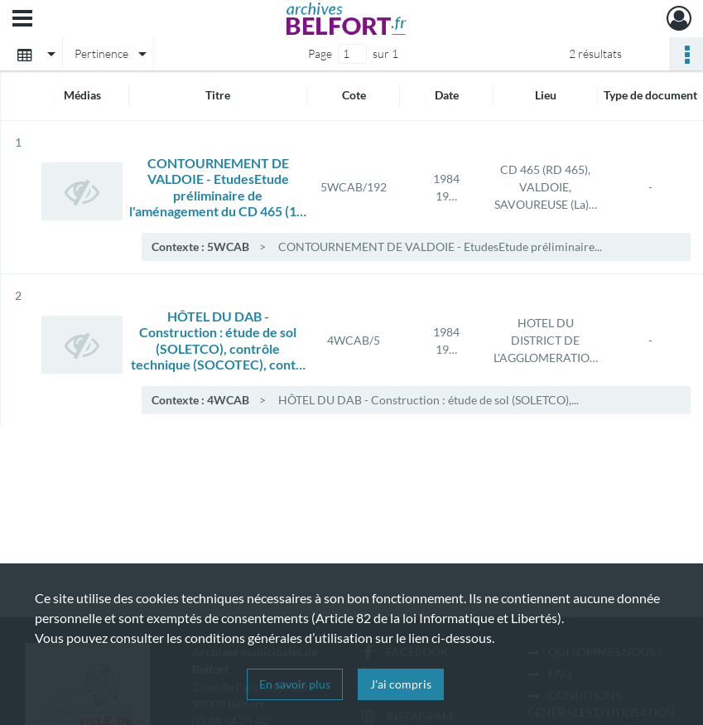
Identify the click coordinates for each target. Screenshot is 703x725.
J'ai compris (400, 684)
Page (320, 53)
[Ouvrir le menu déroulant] (22, 20)
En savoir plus (294, 684)
